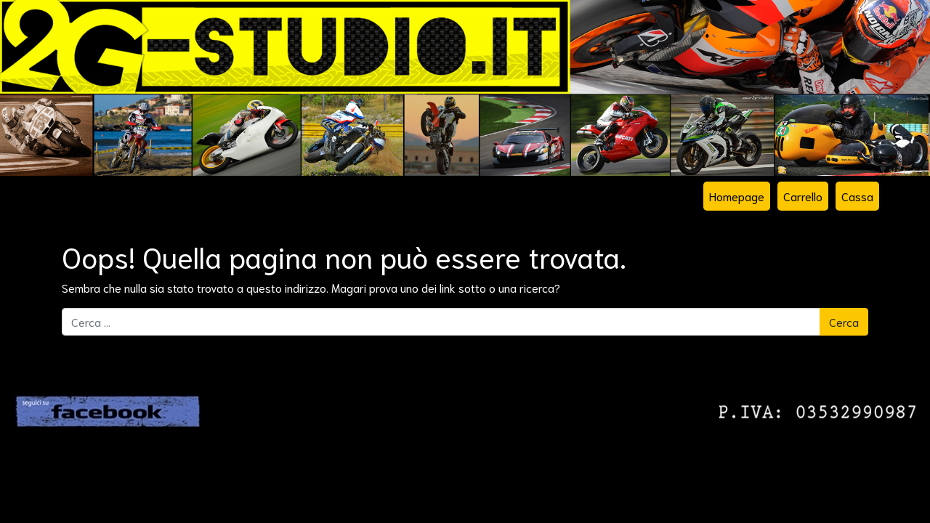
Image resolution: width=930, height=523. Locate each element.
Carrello (802, 195)
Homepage (736, 195)
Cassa (857, 195)
